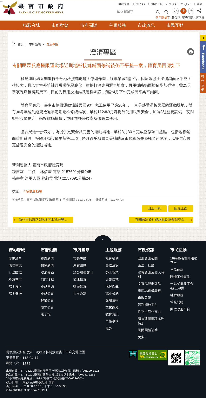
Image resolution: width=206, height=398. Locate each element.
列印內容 (190, 51)
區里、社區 (146, 265)
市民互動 (174, 25)
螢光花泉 (188, 17)
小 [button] (175, 11)
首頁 (20, 44)
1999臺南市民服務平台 (183, 261)
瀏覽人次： (14, 363)
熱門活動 (47, 279)
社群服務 (176, 295)
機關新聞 (47, 265)
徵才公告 (47, 307)
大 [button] (191, 11)
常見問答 (176, 302)
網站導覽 (124, 4)
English (185, 4)
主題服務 (117, 25)
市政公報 (144, 298)
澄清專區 (52, 44)
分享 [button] (199, 8)
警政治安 (112, 265)
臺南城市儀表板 (149, 291)
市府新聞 (47, 258)
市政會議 (47, 286)
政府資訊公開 (148, 258)
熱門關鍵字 (163, 17)
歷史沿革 (15, 258)
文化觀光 (112, 307)
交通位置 (79, 279)
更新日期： (14, 358)
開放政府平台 (180, 309)
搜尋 (119, 11)
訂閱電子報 (155, 4)
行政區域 (15, 272)
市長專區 (79, 258)
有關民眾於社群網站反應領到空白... (161, 219)
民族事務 (112, 321)
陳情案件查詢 (180, 277)
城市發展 (112, 293)
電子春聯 (15, 293)
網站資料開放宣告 (49, 352)
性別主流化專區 (149, 312)
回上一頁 (154, 208)
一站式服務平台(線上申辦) (181, 286)
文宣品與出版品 (149, 284)
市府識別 (79, 293)
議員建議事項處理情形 (151, 321)
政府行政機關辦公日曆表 (39, 382)
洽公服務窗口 (83, 272)
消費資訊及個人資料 (151, 275)
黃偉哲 (176, 17)
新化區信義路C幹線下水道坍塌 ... (43, 219)
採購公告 (47, 300)
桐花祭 (199, 17)
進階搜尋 (166, 12)
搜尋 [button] (157, 12)
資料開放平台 (148, 305)
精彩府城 (31, 25)
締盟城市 (15, 279)
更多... (110, 328)
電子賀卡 (15, 286)
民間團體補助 (148, 330)
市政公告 (47, 293)
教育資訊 (112, 314)
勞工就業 (112, 272)
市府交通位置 (75, 352)
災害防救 (112, 279)
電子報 (46, 314)
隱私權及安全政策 (19, 352)
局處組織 (79, 265)
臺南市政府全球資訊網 (34, 8)
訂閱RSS (139, 4)
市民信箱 (171, 4)
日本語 (198, 4)
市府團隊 (88, 25)
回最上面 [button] (180, 208)
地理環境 (15, 265)
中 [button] (183, 11)
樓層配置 (79, 286)
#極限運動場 (33, 191)
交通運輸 (112, 300)
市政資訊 (146, 25)
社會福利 (112, 258)
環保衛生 (112, 286)
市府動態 (60, 25)
